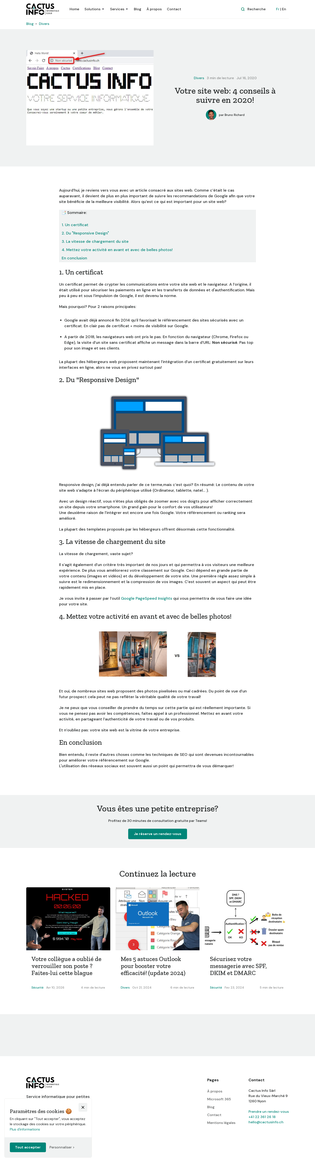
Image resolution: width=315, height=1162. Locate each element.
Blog (137, 9)
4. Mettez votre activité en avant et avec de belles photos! (117, 249)
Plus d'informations (25, 1129)
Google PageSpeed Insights (146, 598)
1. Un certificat (75, 224)
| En (281, 9)
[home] (42, 9)
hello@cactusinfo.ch (266, 1122)
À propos (154, 9)
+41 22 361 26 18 (262, 1117)
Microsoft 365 (219, 1099)
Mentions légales (221, 1122)
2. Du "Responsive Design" (85, 233)
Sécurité (38, 987)
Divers (44, 23)
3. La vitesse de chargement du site (95, 241)
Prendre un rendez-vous (268, 1111)
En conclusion (74, 258)
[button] (94, 9)
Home (74, 9)
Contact (174, 9)
